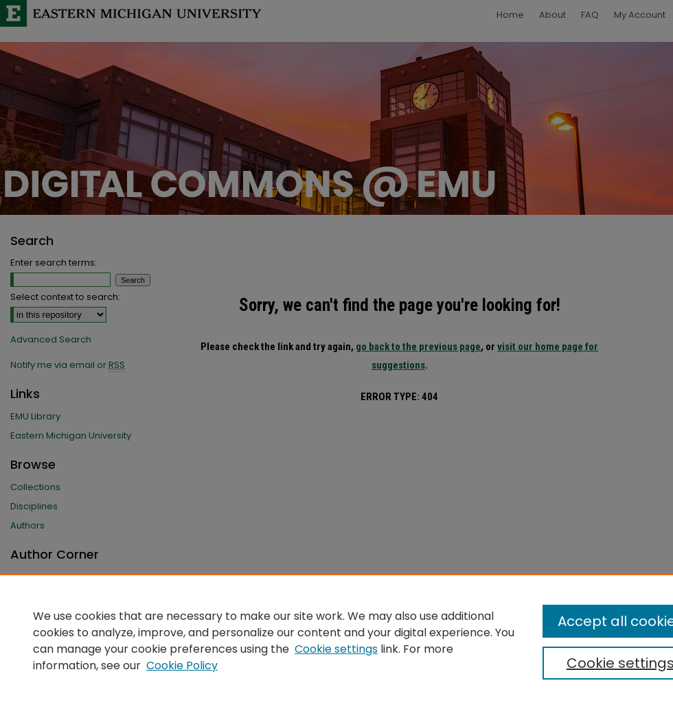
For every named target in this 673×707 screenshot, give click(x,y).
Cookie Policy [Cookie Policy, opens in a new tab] (182, 665)
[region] (336, 640)
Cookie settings (336, 649)
